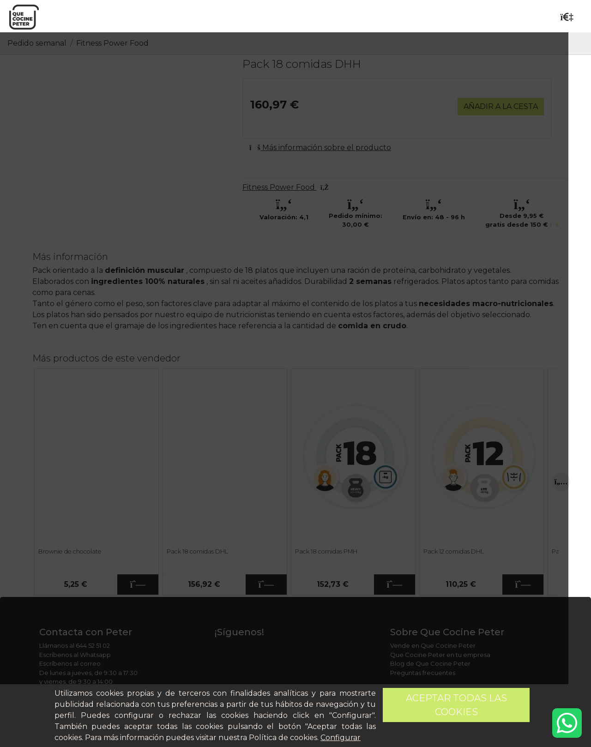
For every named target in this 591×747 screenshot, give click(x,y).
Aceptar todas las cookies (456, 705)
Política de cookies (283, 737)
